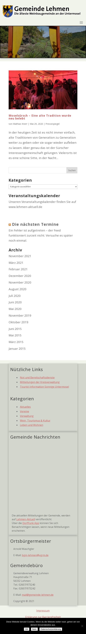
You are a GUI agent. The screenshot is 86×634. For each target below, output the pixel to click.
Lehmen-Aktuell (25, 519)
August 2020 (17, 289)
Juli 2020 (15, 296)
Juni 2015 (15, 329)
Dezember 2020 (20, 276)
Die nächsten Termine (35, 224)
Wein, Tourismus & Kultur (35, 420)
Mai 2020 (15, 309)
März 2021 (16, 263)
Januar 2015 (17, 349)
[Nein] (82, 626)
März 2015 (16, 342)
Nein (34, 629)
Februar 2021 (18, 269)
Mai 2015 (15, 335)
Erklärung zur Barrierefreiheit (43, 617)
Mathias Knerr (20, 123)
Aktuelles (25, 407)
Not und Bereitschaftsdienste (37, 377)
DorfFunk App (30, 523)
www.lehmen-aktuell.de (25, 207)
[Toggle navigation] (81, 22)
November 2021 (20, 256)
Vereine (24, 411)
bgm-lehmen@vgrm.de (35, 555)
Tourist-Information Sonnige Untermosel (44, 386)
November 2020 (20, 282)
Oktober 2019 (18, 322)
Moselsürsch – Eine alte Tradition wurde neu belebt (40, 117)
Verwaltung (27, 416)
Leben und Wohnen (31, 425)
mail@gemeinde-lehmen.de (38, 595)
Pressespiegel (52, 123)
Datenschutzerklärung (51, 629)
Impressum (43, 610)
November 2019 (20, 315)
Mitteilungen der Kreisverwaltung (40, 382)
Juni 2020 (15, 302)
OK (26, 629)
